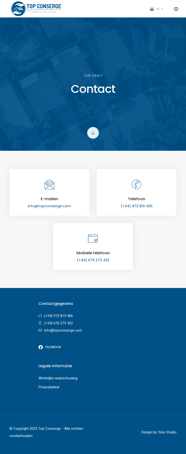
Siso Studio (167, 432)
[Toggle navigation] (176, 9)
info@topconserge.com (49, 205)
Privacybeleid (49, 387)
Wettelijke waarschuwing (58, 378)
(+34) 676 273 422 (93, 260)
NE (156, 9)
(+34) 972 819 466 (137, 205)
